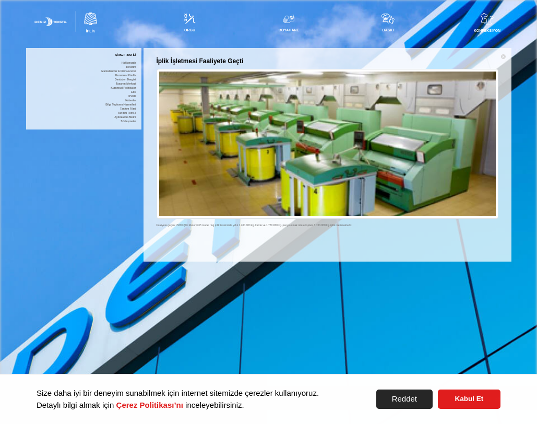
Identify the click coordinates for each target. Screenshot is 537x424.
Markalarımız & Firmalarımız (118, 71)
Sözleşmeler (128, 121)
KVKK (132, 96)
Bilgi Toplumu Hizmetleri (120, 104)
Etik (133, 92)
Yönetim (131, 67)
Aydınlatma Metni (125, 117)
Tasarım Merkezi (126, 84)
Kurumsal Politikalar (123, 88)
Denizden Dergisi (125, 79)
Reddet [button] (404, 398)
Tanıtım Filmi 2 (127, 113)
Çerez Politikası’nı (149, 405)
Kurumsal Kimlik (125, 75)
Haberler (130, 100)
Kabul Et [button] (469, 399)
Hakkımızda (129, 63)
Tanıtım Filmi (128, 109)
